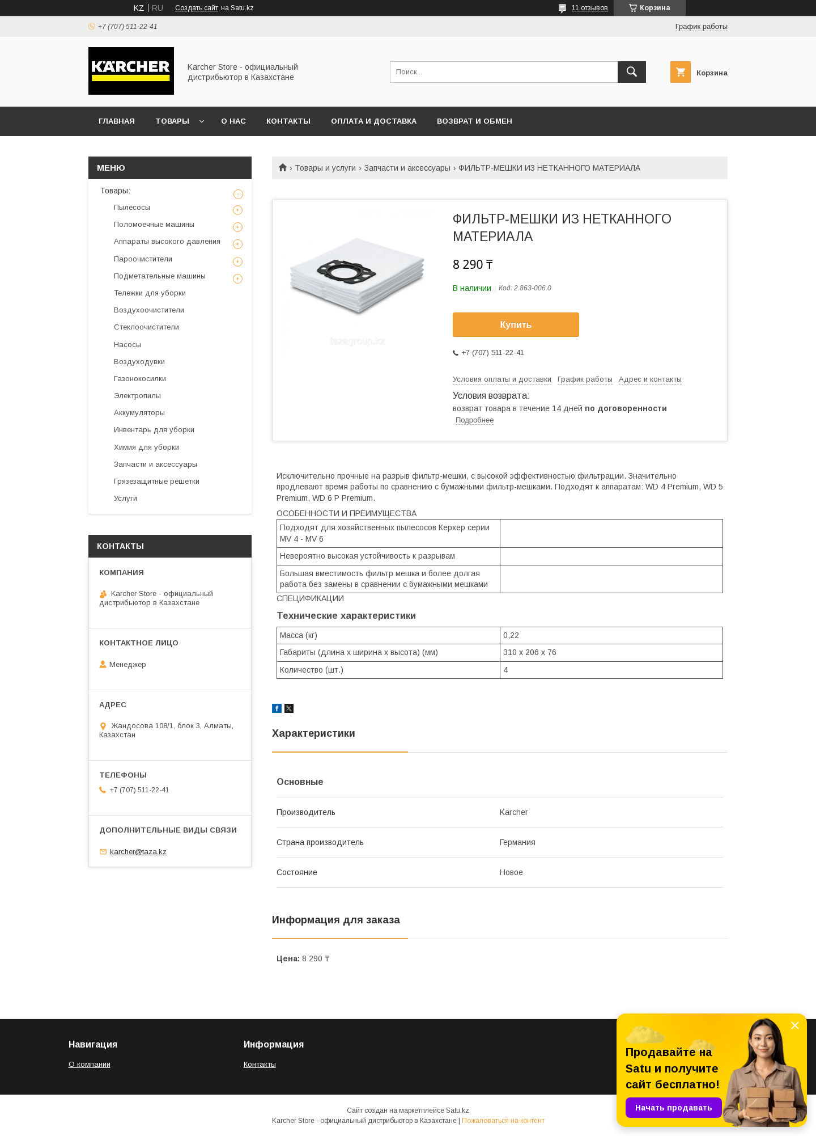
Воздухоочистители (149, 310)
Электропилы (137, 395)
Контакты (288, 121)
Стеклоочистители (146, 327)
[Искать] (632, 72)
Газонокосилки (140, 378)
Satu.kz (457, 1110)
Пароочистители (143, 259)
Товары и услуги (325, 167)
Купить (516, 325)
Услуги (125, 498)
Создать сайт (196, 8)
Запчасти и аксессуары (407, 167)
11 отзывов (590, 8)
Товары (172, 121)
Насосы (127, 344)
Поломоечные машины (154, 224)
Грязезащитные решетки (156, 481)
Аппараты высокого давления (167, 241)
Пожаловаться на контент (503, 1121)
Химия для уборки (146, 447)
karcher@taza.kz (138, 851)
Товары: (115, 190)
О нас (233, 121)
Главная (117, 121)
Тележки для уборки (150, 293)
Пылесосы (132, 207)
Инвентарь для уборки (154, 429)
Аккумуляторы (139, 412)
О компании (89, 1064)
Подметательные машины (160, 276)
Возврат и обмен (474, 121)
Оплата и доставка (373, 121)
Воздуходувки (139, 361)
